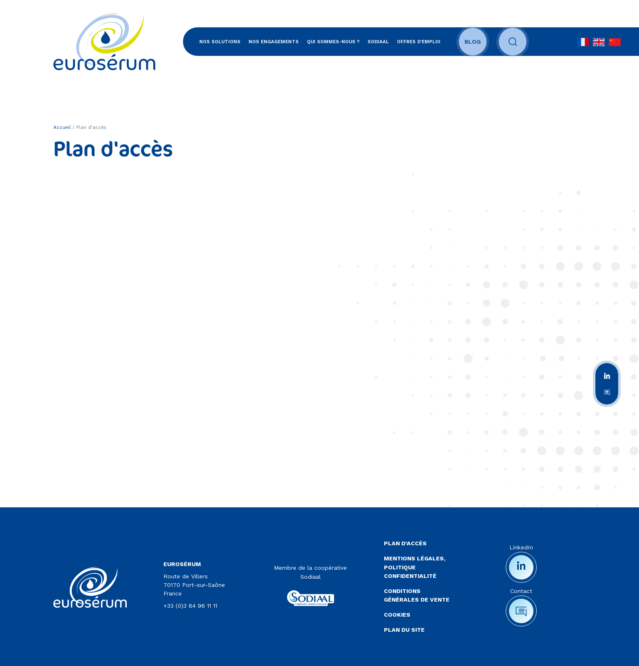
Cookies (397, 614)
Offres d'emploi (419, 41)
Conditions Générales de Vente (417, 595)
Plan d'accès (405, 543)
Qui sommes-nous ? (333, 41)
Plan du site (404, 629)
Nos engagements (274, 41)
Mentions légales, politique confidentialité (414, 567)
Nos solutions (219, 41)
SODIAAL (378, 41)
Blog (473, 41)
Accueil (62, 127)
